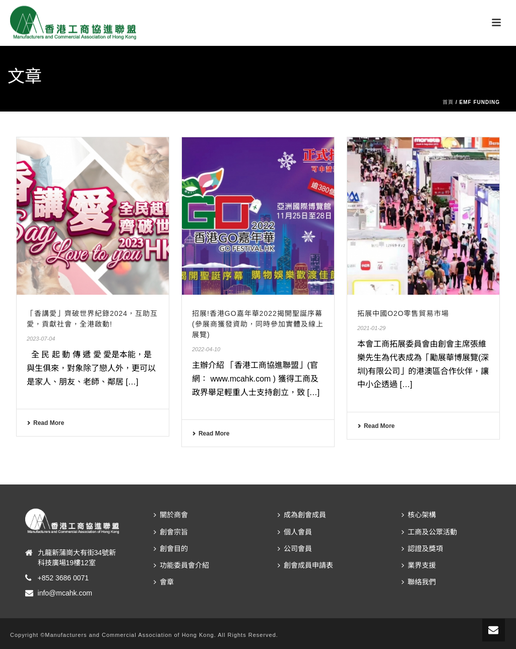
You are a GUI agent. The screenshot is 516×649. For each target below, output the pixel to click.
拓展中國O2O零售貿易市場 (403, 313)
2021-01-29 (371, 328)
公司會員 (295, 549)
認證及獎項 (422, 549)
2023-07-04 (41, 339)
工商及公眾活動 (429, 532)
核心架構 (419, 515)
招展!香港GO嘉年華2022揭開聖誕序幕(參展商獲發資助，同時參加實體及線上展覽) (258, 324)
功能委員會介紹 (181, 565)
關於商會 (171, 515)
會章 (164, 582)
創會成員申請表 (305, 565)
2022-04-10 (206, 349)
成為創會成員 (302, 515)
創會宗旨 (171, 532)
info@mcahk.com (65, 593)
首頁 (448, 102)
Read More (45, 422)
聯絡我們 (419, 582)
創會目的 (171, 549)
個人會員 (295, 532)
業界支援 (419, 565)
